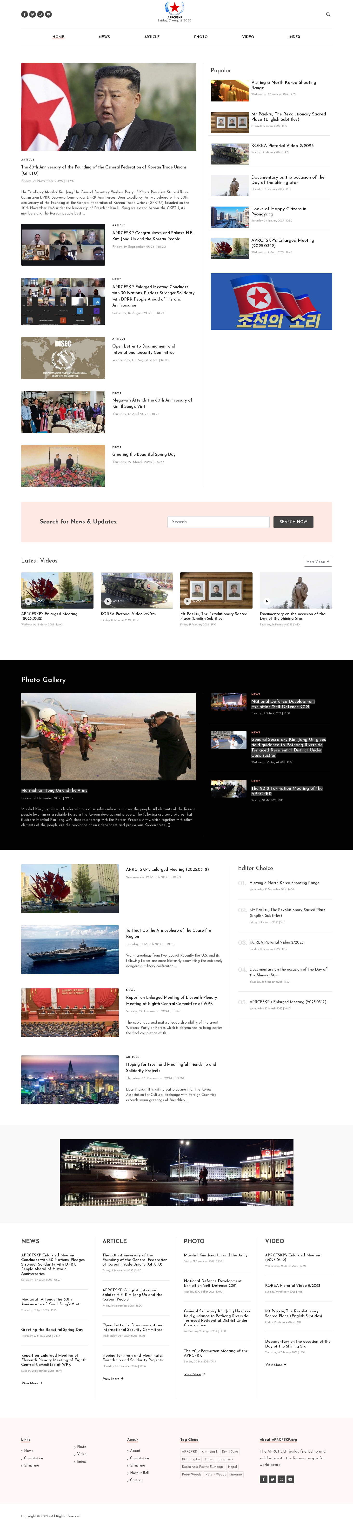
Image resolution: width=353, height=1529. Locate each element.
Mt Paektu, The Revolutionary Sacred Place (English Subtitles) (288, 117)
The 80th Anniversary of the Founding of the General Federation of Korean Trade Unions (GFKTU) (134, 1260)
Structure (31, 1466)
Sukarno (236, 1474)
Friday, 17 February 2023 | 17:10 (198, 625)
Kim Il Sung (230, 1451)
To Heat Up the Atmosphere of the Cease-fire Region (168, 934)
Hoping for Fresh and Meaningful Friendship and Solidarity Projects (171, 1068)
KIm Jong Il (209, 1451)
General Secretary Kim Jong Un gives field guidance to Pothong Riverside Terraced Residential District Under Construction (288, 748)
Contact (136, 1480)
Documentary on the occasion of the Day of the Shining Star (288, 180)
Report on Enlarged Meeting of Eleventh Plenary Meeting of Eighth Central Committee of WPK (171, 1001)
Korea (208, 1459)
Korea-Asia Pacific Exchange (203, 1467)
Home (28, 1451)
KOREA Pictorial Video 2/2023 (282, 146)
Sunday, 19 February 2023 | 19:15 (119, 620)
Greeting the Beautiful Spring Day (144, 455)
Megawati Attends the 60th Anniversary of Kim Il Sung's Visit (152, 403)
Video (82, 1454)
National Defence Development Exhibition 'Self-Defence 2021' (283, 704)
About (135, 1451)
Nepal (232, 1467)
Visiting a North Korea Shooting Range (283, 85)
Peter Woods (191, 1474)
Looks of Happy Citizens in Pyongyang (278, 212)
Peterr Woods (216, 1474)
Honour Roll (139, 1473)
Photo (81, 1447)
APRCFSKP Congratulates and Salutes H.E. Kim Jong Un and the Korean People (152, 236)
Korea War (225, 1459)
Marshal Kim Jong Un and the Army (54, 791)
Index (81, 1462)
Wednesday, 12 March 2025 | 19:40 (41, 625)
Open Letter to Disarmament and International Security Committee (143, 349)
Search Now (293, 522)
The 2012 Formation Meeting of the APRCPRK (287, 791)
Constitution (33, 1458)
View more (32, 1383)
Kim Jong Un (191, 1459)
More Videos (318, 561)
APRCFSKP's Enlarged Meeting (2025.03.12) (282, 243)
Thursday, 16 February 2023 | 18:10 (280, 625)
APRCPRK (189, 1451)
